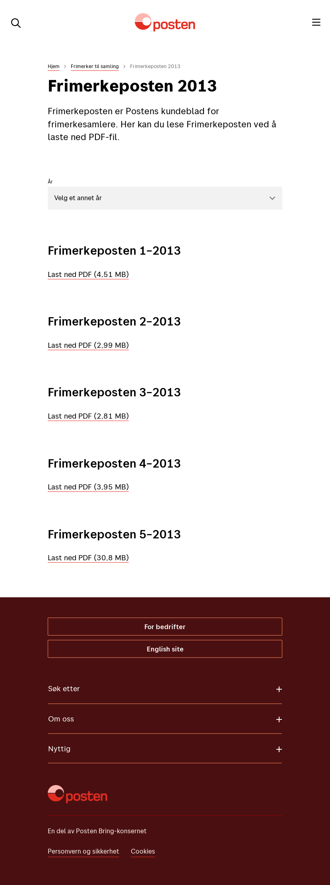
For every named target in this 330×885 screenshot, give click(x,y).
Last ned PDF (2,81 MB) (88, 416)
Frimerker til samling (95, 66)
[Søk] (12, 22)
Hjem (54, 66)
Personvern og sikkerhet (83, 851)
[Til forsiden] (165, 22)
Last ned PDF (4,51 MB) (88, 274)
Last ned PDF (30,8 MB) (88, 557)
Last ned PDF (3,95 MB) (88, 486)
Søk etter (64, 688)
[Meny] (316, 22)
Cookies (143, 851)
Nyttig (59, 748)
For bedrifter (165, 626)
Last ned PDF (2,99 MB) (88, 345)
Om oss (61, 718)
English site (165, 649)
